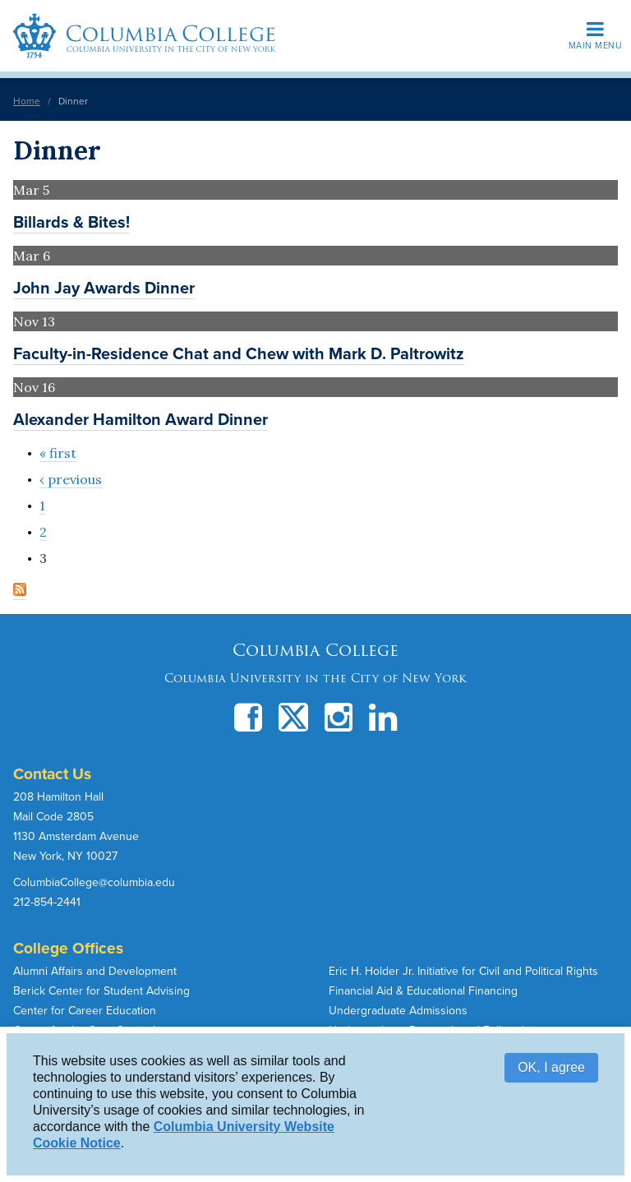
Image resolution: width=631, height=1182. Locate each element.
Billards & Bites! (71, 223)
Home (26, 101)
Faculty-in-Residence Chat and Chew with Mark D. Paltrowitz (238, 354)
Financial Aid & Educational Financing (423, 991)
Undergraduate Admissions (398, 1011)
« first (57, 453)
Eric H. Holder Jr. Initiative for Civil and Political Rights (463, 971)
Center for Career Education (84, 1011)
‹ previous (70, 479)
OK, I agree (551, 1067)
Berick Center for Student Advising (101, 991)
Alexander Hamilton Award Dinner (140, 420)
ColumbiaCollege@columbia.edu (94, 882)
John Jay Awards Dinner (104, 288)
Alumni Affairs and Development (95, 971)
